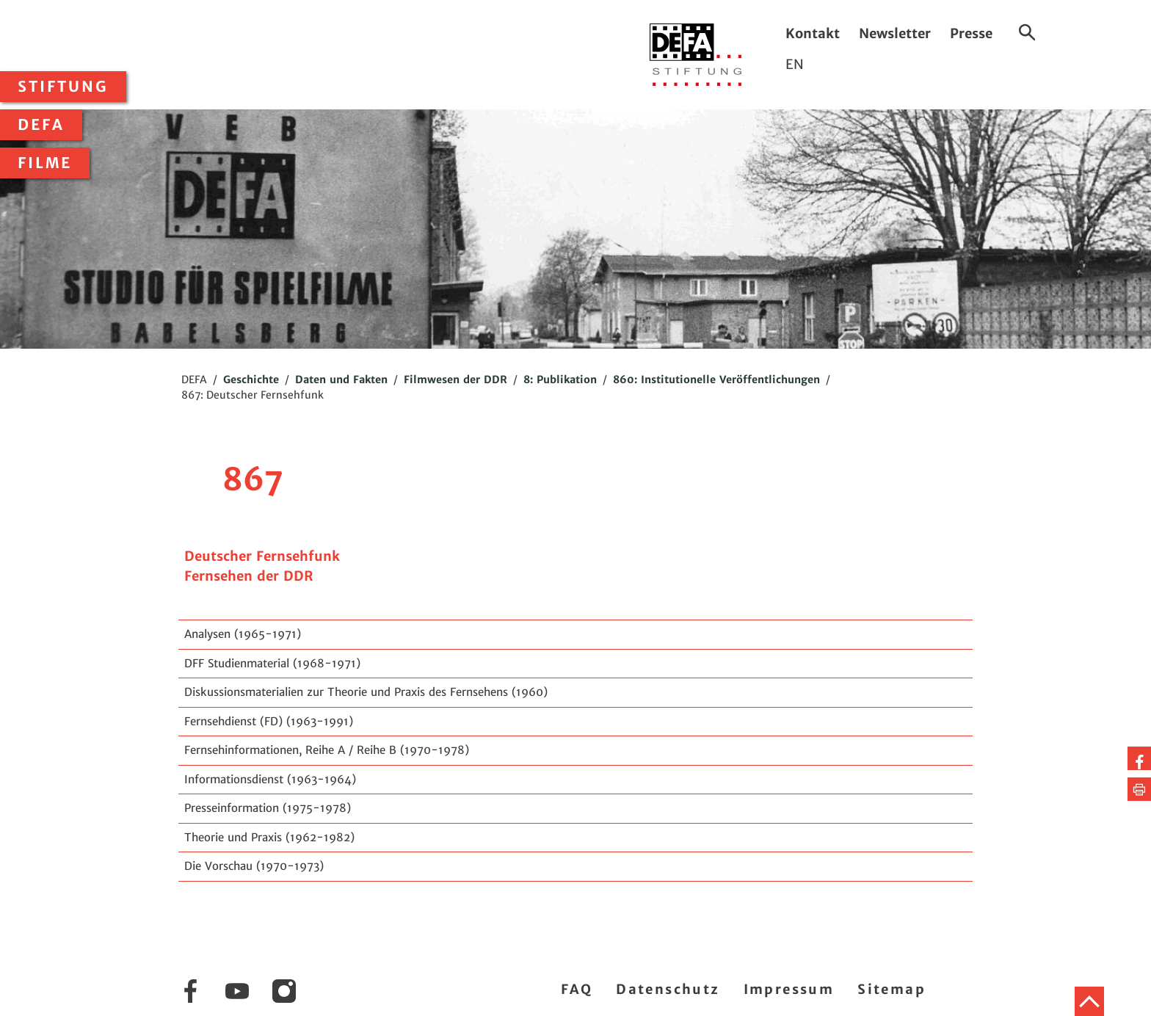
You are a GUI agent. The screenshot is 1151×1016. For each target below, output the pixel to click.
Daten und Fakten (341, 379)
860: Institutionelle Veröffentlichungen (716, 379)
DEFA (41, 124)
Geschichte (251, 379)
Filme (45, 163)
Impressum (789, 989)
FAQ (576, 989)
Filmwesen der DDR (455, 379)
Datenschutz (667, 989)
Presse (971, 33)
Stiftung (63, 86)
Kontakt (812, 33)
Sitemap (891, 989)
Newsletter (895, 33)
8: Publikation (560, 379)
